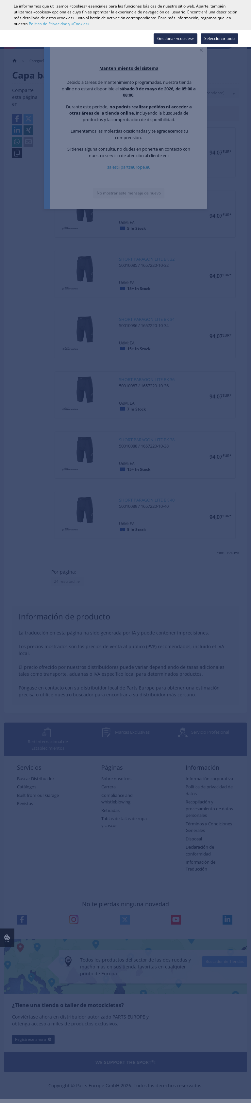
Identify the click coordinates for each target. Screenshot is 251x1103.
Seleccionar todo (219, 38)
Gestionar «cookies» (175, 38)
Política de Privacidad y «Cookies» (59, 24)
